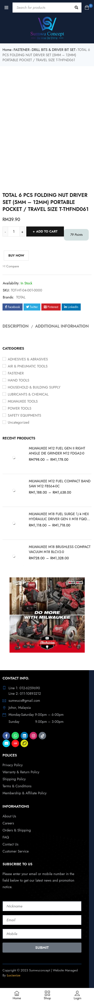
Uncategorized (18, 422)
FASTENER (22, 49)
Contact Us (10, 844)
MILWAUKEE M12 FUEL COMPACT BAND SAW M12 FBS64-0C (59, 484)
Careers (8, 823)
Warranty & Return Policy (21, 772)
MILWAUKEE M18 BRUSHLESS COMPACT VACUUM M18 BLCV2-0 (59, 549)
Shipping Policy (14, 779)
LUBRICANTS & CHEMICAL (28, 394)
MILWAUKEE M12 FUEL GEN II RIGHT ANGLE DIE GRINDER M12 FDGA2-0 (57, 451)
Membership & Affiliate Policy (25, 793)
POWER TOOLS (19, 408)
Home (7, 49)
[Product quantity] (14, 231)
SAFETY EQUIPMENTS (24, 415)
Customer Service (16, 851)
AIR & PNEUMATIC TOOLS (28, 366)
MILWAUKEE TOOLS (23, 401)
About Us (9, 816)
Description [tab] (16, 326)
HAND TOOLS (18, 380)
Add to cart (47, 231)
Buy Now (16, 255)
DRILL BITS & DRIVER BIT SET (53, 49)
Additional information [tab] (62, 326)
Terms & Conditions (17, 786)
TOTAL (21, 297)
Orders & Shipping (17, 830)
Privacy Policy (13, 764)
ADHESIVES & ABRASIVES (28, 359)
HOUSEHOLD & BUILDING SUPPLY (34, 387)
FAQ (6, 837)
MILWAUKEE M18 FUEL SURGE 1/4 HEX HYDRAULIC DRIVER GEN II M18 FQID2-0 (59, 516)
